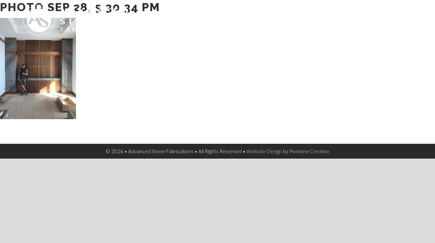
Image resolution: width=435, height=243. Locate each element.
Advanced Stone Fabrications (76, 20)
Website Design (264, 151)
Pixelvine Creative (309, 151)
